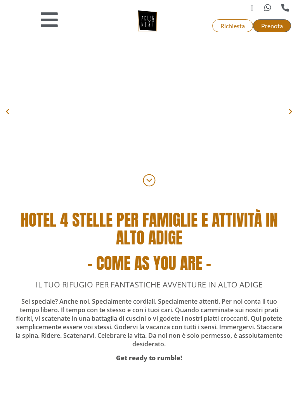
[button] (7, 111)
